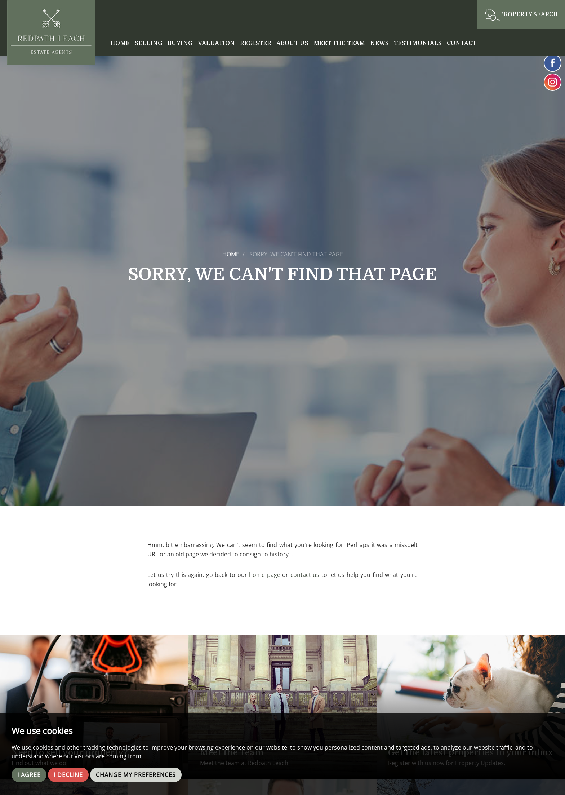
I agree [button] (29, 775)
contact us (305, 575)
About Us (292, 43)
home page (264, 575)
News (379, 43)
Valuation (216, 43)
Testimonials (418, 43)
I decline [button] (68, 775)
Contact (461, 43)
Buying (180, 43)
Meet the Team (339, 43)
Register (255, 43)
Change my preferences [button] (136, 775)
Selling (149, 43)
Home (120, 43)
